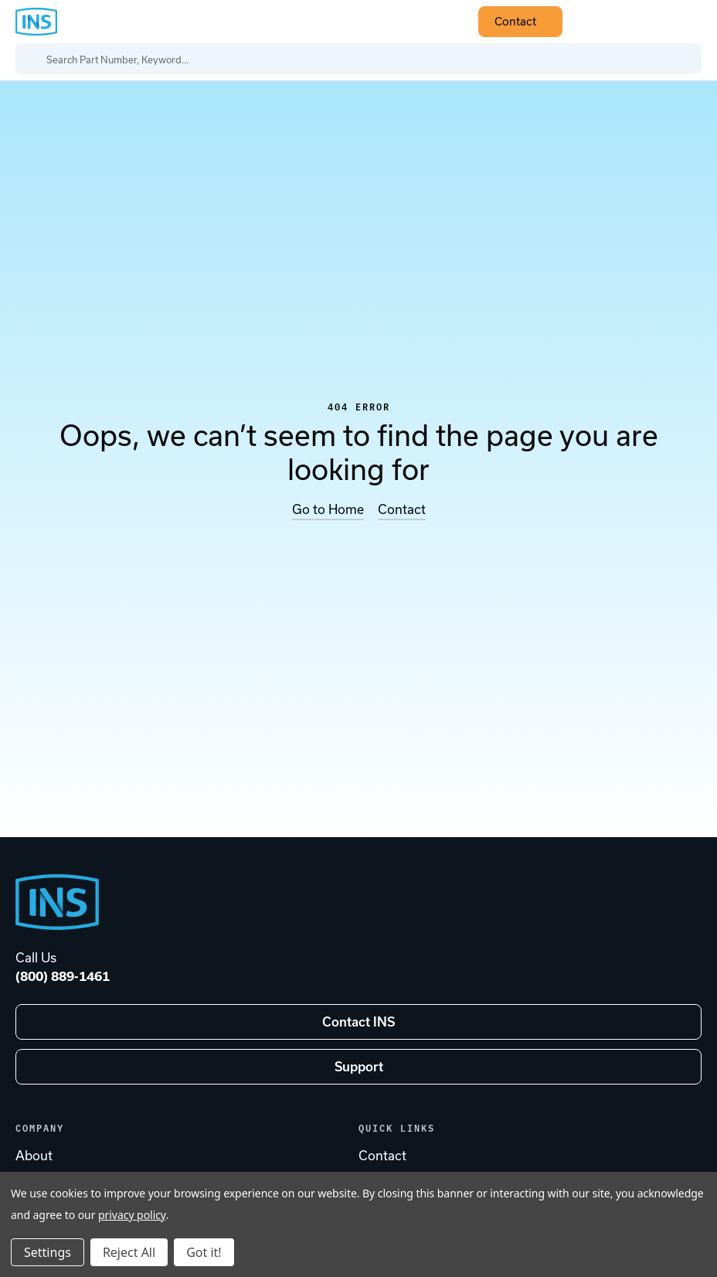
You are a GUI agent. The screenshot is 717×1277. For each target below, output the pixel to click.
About (34, 1156)
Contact (524, 21)
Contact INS (358, 1022)
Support (359, 1067)
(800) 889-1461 (62, 976)
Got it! (203, 1252)
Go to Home (328, 509)
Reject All (129, 1252)
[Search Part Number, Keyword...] (358, 58)
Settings (47, 1252)
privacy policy (131, 1214)
